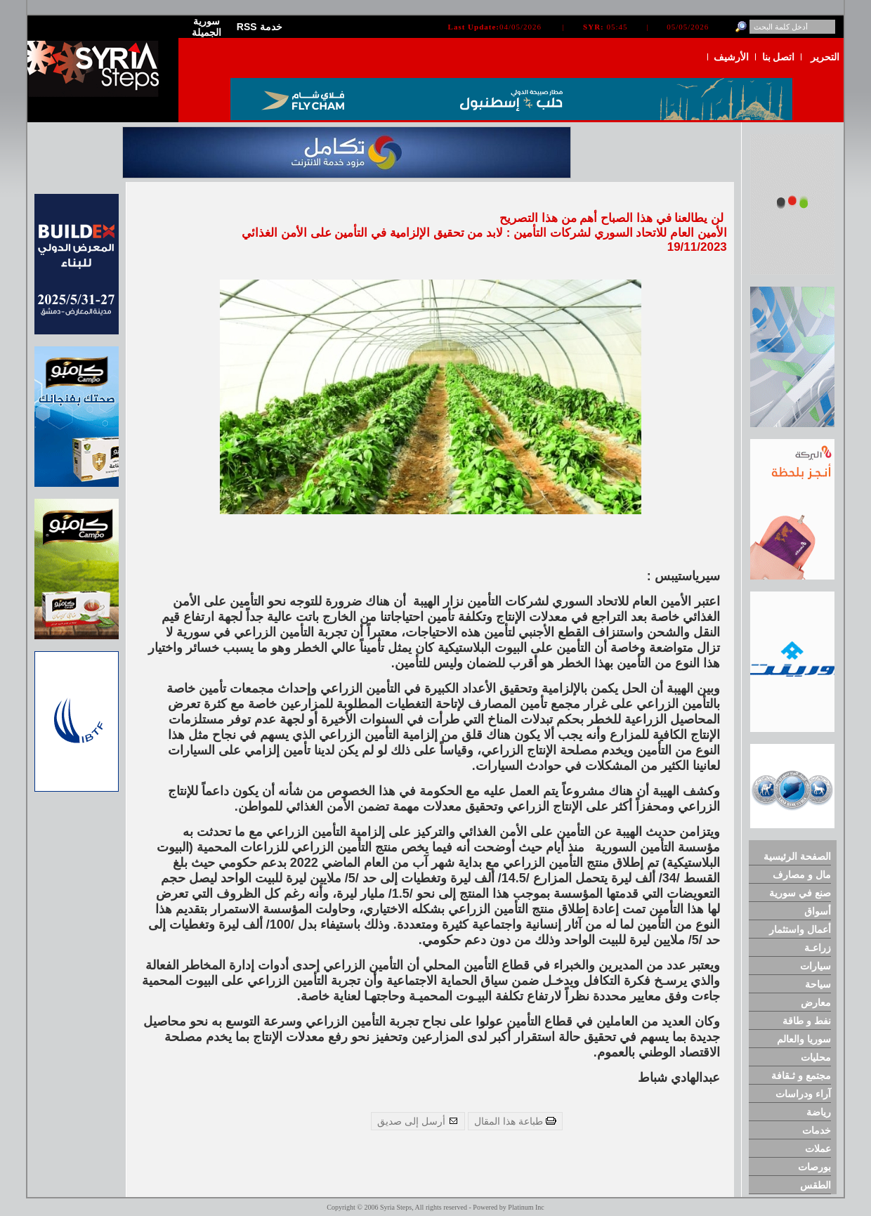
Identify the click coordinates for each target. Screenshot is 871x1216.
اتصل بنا (778, 57)
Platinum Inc (526, 1207)
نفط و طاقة (806, 1020)
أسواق (817, 911)
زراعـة (817, 947)
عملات (818, 1148)
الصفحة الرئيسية (797, 856)
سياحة (818, 984)
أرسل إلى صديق (418, 1121)
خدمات (816, 1130)
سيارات (815, 966)
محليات (816, 1057)
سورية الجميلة (206, 26)
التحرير (825, 57)
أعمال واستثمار (800, 929)
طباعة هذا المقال (515, 1121)
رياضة (818, 1112)
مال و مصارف (802, 874)
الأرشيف (731, 57)
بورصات (814, 1166)
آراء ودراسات (803, 1093)
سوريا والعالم (804, 1039)
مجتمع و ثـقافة (801, 1075)
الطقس (815, 1185)
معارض (816, 1002)
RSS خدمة (259, 26)
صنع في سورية (800, 892)
